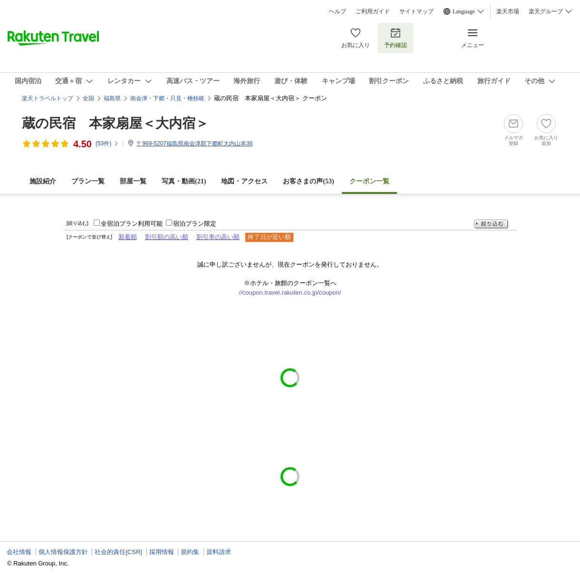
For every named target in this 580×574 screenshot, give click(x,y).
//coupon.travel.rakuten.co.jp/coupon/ (290, 292)
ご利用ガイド (373, 11)
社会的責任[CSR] (118, 551)
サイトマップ (416, 11)
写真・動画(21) (184, 181)
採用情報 (161, 551)
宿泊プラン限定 (194, 223)
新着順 (127, 236)
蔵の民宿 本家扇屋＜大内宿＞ (115, 123)
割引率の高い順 (218, 236)
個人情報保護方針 (63, 551)
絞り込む (491, 224)
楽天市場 (507, 11)
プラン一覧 (88, 181)
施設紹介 (42, 181)
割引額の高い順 (166, 236)
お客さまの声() (308, 181)
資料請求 (218, 551)
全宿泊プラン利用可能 (132, 223)
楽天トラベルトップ (47, 98)
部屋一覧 (133, 181)
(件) (107, 143)
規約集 (190, 551)
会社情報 (19, 551)
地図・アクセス (244, 181)
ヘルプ (337, 11)
